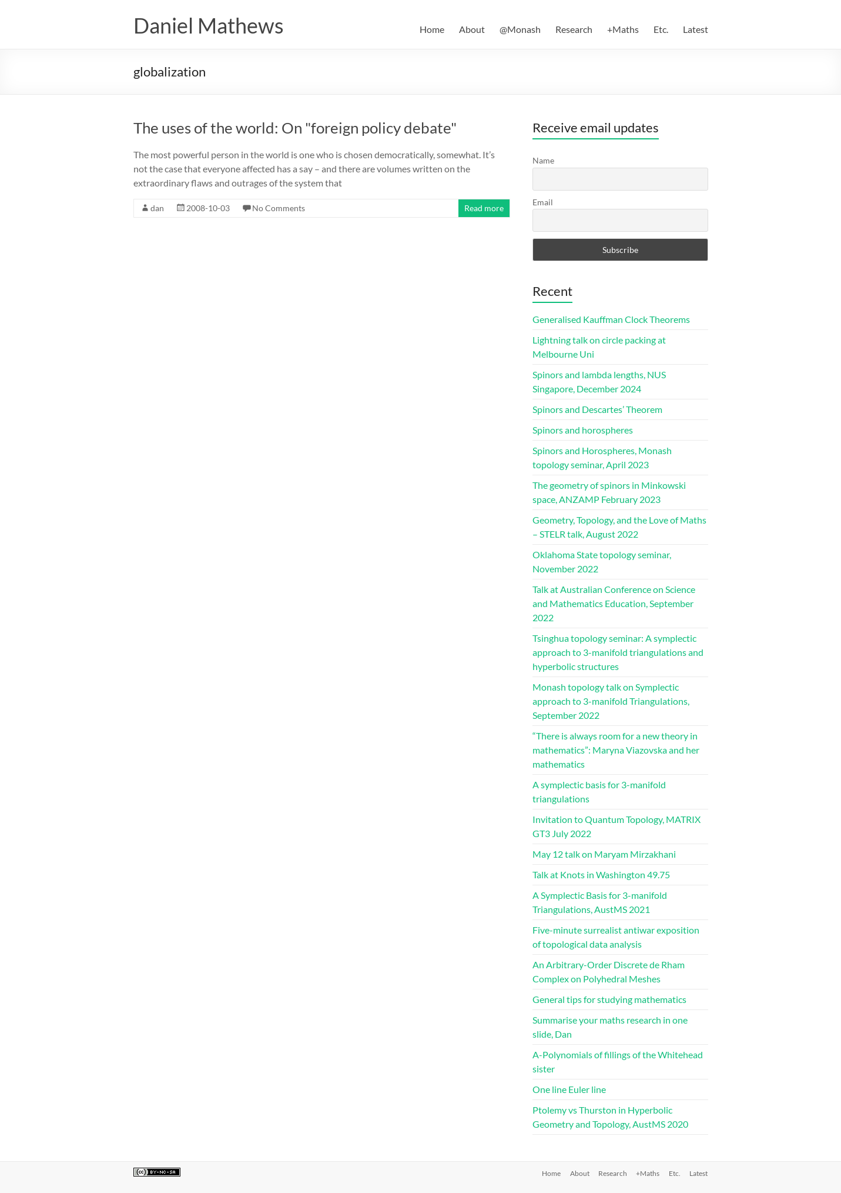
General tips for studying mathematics (609, 999)
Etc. (661, 29)
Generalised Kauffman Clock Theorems (611, 319)
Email (542, 202)
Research (573, 29)
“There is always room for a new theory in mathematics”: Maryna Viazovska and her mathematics (615, 749)
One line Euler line (569, 1089)
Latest (695, 29)
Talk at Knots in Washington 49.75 (601, 874)
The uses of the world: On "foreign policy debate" (295, 127)
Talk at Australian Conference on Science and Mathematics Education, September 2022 (613, 603)
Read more (484, 208)
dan (157, 208)
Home (432, 29)
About (472, 29)
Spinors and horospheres (582, 429)
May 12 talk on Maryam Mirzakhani (604, 853)
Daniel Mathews (208, 25)
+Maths (623, 29)
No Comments (278, 208)
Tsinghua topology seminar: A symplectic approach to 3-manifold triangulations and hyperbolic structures (617, 652)
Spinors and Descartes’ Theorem (597, 409)
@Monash (520, 29)
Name (543, 160)
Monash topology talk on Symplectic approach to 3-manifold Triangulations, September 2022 (610, 701)
